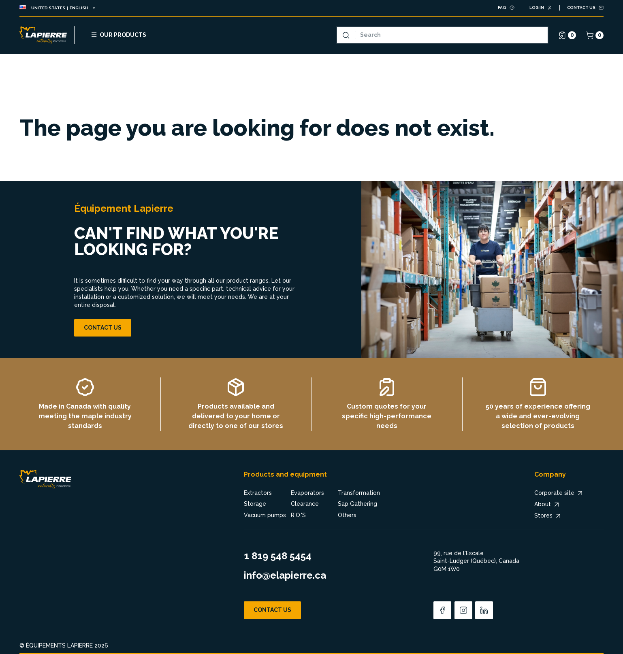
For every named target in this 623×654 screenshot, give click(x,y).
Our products (118, 34)
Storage (255, 504)
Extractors (258, 493)
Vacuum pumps (265, 515)
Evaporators (307, 493)
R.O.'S (298, 515)
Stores (548, 516)
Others (347, 515)
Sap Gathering (357, 504)
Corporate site (559, 493)
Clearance (305, 504)
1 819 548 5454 (278, 556)
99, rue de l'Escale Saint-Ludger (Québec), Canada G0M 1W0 (476, 561)
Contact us (103, 327)
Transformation (359, 493)
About (547, 505)
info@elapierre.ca (285, 575)
